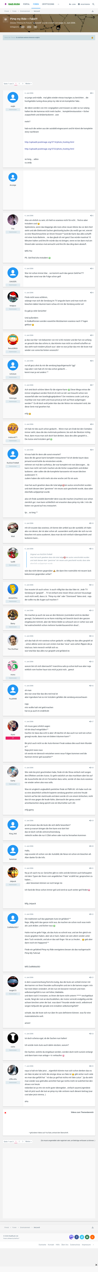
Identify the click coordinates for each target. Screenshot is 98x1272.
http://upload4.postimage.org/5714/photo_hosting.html (49, 142)
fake (22, 27)
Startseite (42, 1245)
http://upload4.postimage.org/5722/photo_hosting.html (49, 149)
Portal (26, 4)
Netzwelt (37, 23)
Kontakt (51, 1245)
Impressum (86, 1245)
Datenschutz (75, 1245)
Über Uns (64, 1245)
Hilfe (58, 1245)
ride (35, 27)
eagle (61, 23)
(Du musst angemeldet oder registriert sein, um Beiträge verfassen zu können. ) (68, 1140)
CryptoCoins (48, 4)
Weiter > (28, 84)
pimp (29, 27)
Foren (36, 4)
